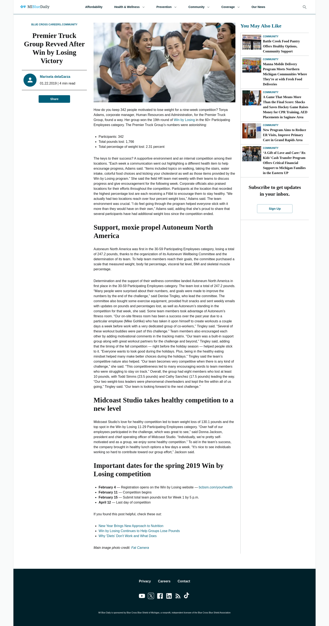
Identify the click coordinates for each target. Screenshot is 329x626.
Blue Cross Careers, (46, 24)
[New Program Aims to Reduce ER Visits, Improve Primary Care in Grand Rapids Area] (251, 130)
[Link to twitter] (151, 596)
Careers (164, 581)
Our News (258, 7)
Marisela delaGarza (55, 76)
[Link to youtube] (142, 596)
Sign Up (274, 208)
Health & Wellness (129, 7)
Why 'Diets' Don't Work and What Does (128, 536)
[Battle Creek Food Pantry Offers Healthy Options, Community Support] (251, 42)
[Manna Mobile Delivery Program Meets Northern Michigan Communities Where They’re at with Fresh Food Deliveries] (251, 65)
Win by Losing (184, 120)
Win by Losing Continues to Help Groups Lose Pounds (139, 531)
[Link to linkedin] (169, 596)
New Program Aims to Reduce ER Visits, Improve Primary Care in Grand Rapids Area (284, 135)
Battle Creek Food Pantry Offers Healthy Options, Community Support (281, 46)
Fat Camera (140, 547)
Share (54, 99)
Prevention (166, 7)
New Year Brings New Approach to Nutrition (131, 526)
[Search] (304, 7)
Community (199, 7)
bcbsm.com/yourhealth (216, 487)
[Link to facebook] (160, 596)
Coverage (231, 7)
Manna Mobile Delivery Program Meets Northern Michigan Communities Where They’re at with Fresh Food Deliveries (285, 74)
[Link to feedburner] (178, 596)
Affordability (94, 7)
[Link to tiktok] (187, 596)
